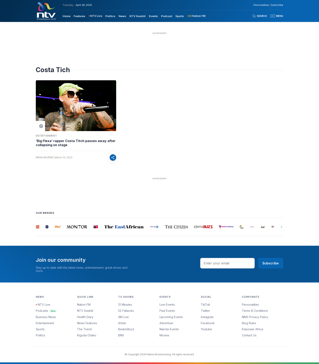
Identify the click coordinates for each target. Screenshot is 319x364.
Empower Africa (252, 329)
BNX (121, 335)
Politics (40, 335)
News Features (87, 323)
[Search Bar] (259, 16)
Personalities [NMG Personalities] (261, 5)
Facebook (208, 323)
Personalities (250, 304)
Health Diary (85, 317)
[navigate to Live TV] (95, 15)
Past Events (167, 310)
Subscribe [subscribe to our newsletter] (277, 5)
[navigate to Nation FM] (196, 15)
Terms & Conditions (255, 310)
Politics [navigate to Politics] (110, 16)
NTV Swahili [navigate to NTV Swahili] (137, 16)
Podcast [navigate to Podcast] (166, 16)
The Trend (84, 329)
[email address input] (227, 263)
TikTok (205, 304)
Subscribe (270, 263)
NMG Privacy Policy (255, 317)
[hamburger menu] (272, 16)
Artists (122, 323)
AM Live (123, 317)
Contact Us (249, 335)
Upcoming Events (171, 317)
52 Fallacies (126, 310)
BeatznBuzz (126, 329)
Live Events (167, 304)
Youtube (206, 329)
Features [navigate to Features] (79, 16)
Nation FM (84, 304)
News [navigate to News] (122, 16)
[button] (275, 16)
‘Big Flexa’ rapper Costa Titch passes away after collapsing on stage (76, 143)
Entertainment (46, 135)
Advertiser (166, 323)
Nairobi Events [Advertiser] (169, 329)
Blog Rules (249, 323)
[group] (37, 226)
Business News (46, 317)
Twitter (205, 310)
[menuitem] (66, 16)
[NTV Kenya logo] (46, 11)
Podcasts (46, 310)
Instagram (207, 317)
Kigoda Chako (86, 335)
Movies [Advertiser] (164, 335)
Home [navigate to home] (66, 16)
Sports (40, 329)
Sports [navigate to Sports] (179, 16)
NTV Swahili (85, 310)
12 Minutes (125, 304)
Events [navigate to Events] (153, 16)
